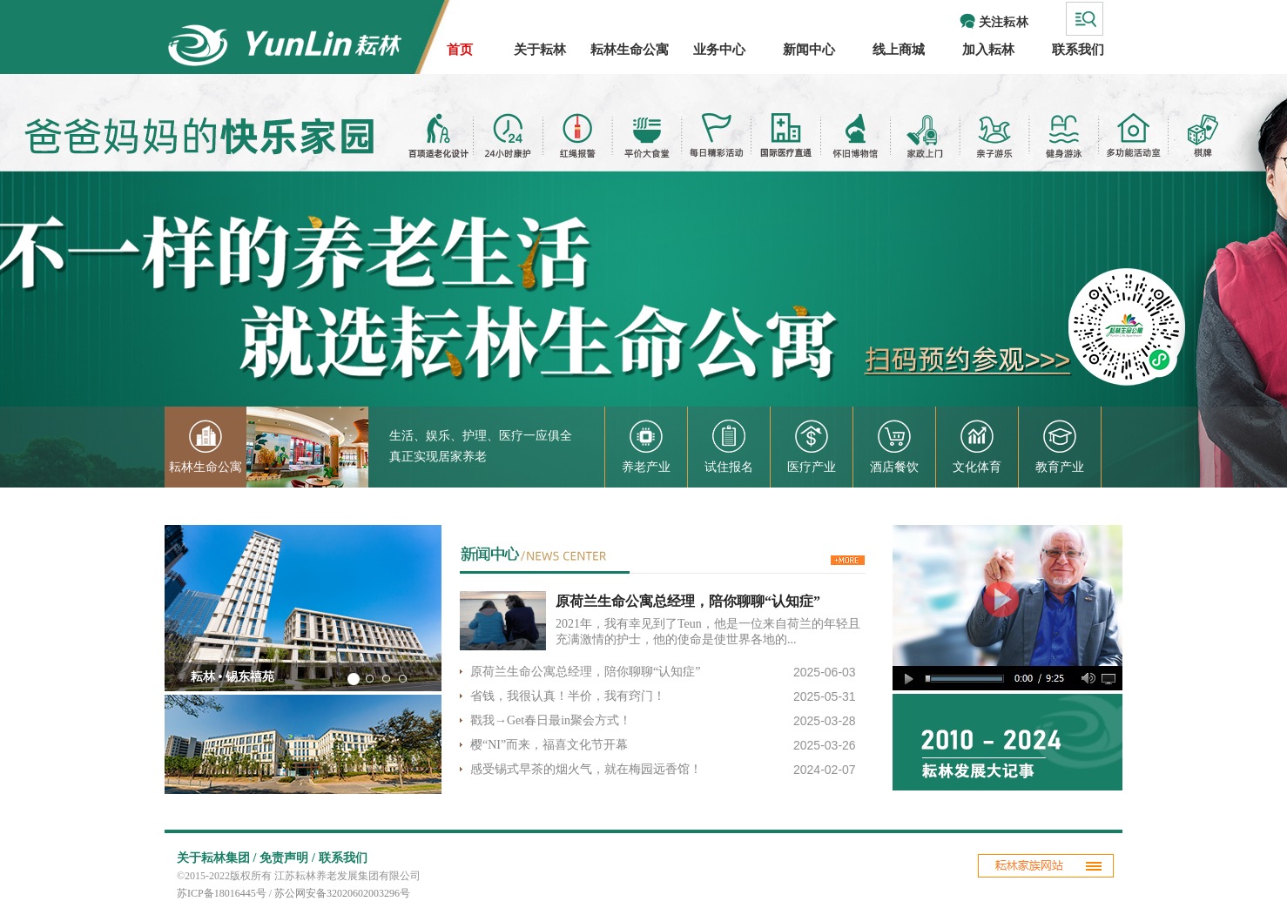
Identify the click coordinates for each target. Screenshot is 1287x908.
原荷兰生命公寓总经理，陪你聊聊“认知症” (690, 601)
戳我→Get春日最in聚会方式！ (550, 720)
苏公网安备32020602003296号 (342, 893)
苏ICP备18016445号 (221, 893)
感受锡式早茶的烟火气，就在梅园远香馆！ (587, 769)
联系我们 (343, 857)
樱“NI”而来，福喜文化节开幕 (549, 744)
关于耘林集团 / (216, 857)
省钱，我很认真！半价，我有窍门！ (567, 696)
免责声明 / (286, 857)
